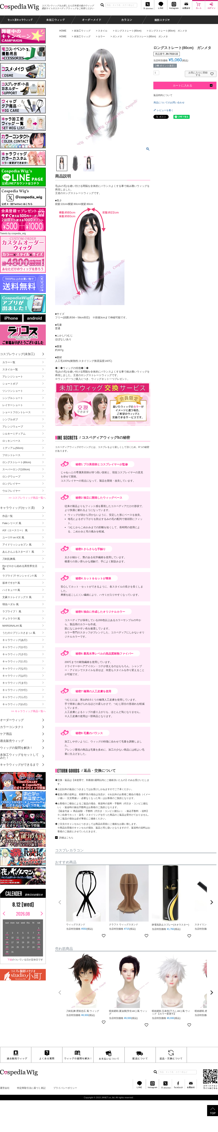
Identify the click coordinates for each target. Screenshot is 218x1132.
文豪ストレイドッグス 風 (17, 597)
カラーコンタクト (12, 727)
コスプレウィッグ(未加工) (17, 354)
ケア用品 (6, 733)
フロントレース (11, 455)
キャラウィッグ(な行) (14, 668)
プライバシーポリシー (65, 1088)
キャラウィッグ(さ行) (14, 654)
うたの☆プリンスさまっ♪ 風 (18, 632)
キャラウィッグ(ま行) (14, 682)
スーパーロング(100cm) (16, 469)
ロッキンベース (11, 440)
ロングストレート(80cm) (128, 30)
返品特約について (162, 95)
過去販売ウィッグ (12, 740)
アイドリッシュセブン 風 (17, 544)
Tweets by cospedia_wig (13, 233)
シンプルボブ (10, 419)
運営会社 (5, 1088)
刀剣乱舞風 (8, 558)
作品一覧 (7, 516)
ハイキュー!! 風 (11, 590)
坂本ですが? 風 (11, 582)
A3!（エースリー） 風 (15, 530)
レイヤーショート (12, 405)
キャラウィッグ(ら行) (14, 697)
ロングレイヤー (11, 483)
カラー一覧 (8, 362)
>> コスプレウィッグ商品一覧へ (27, 497)
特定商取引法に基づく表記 (31, 1088)
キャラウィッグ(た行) (14, 661)
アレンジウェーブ (12, 426)
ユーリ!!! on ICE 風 (13, 537)
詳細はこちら (66, 837)
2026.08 (23, 913)
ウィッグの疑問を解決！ (16, 747)
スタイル (102, 30)
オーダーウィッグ (12, 720)
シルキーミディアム (14, 433)
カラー (101, 36)
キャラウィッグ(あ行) (14, 639)
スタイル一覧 (10, 369)
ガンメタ (117, 36)
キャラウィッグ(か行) (14, 647)
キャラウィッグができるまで (19, 764)
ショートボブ (10, 383)
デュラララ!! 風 (11, 618)
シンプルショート (12, 398)
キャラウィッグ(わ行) (14, 704)
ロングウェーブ (11, 476)
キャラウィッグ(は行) (14, 675)
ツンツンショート (12, 390)
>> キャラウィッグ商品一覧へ (28, 711)
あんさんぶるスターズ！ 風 (18, 551)
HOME (62, 30)
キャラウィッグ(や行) (14, 689)
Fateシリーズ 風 (11, 523)
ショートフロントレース (16, 412)
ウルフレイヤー (11, 490)
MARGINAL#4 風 (12, 625)
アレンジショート (12, 376)
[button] (60, 902)
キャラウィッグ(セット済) (17, 507)
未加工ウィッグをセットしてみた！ (19, 756)
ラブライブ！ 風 (11, 611)
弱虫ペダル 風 (10, 604)
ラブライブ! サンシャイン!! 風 (19, 575)
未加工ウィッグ (82, 30)
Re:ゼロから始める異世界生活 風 (19, 567)
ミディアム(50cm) (12, 447)
